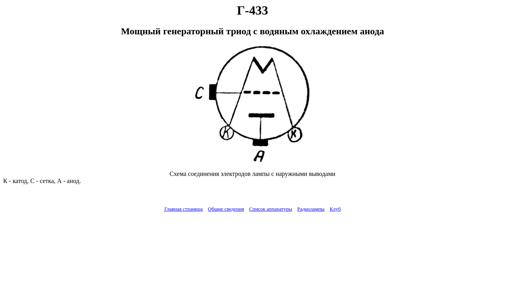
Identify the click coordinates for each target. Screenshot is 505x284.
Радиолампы (310, 209)
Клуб (334, 209)
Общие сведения (226, 209)
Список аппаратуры (270, 209)
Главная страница (183, 209)
